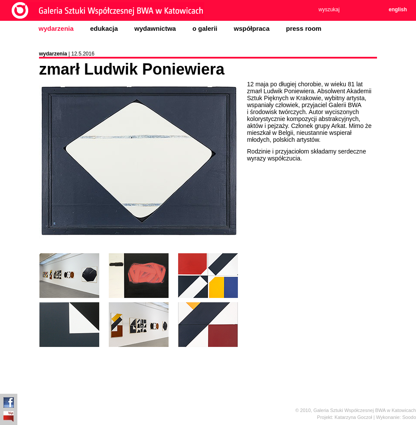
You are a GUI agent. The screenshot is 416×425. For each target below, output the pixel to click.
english (398, 10)
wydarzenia (56, 28)
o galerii (205, 28)
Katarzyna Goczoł (353, 417)
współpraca (252, 28)
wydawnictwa (155, 28)
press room (304, 28)
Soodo (409, 417)
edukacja (104, 28)
